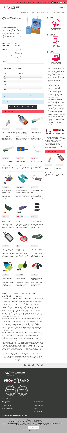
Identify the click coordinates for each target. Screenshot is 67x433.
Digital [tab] (4, 61)
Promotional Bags (7, 404)
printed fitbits (27, 315)
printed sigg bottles (8, 315)
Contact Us (60, 12)
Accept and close (33, 427)
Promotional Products (36, 332)
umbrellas (34, 312)
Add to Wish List (14, 107)
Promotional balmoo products (27, 348)
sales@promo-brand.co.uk (25, 2)
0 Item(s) (62, 7)
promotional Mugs (7, 312)
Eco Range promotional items (20, 340)
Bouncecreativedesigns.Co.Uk (13, 346)
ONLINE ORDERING (41, 12)
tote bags (16, 312)
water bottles (13, 313)
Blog (54, 12)
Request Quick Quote (29, 107)
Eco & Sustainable (7, 408)
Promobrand (32, 300)
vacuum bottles (22, 313)
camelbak (17, 315)
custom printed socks (13, 316)
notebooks (5, 313)
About (33, 12)
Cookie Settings (38, 431)
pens (28, 312)
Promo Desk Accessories (9, 410)
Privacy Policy (38, 411)
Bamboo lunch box (16, 349)
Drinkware (5, 407)
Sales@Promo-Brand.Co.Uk (23, 360)
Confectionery (6, 405)
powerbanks (23, 312)
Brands (49, 12)
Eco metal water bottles (31, 349)
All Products (25, 12)
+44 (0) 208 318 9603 (42, 2)
